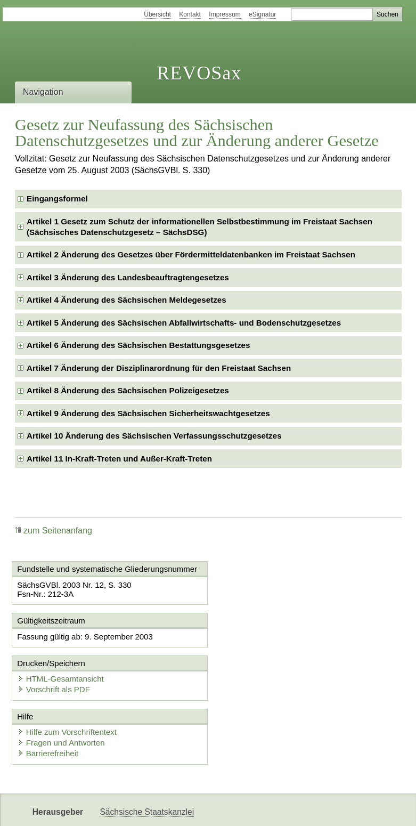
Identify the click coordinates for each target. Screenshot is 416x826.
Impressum (224, 14)
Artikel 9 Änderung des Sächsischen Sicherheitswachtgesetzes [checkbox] (148, 413)
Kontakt (190, 14)
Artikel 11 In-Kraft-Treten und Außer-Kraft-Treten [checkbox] (119, 458)
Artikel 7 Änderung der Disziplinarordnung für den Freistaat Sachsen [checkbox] (159, 367)
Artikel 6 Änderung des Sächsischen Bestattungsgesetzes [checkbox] (138, 345)
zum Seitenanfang (53, 530)
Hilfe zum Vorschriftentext (67, 689)
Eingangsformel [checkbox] (57, 198)
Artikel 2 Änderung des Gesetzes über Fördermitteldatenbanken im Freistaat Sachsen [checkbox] (191, 254)
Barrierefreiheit (48, 710)
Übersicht (157, 14)
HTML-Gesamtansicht (264, 636)
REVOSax (199, 73)
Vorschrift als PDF (257, 646)
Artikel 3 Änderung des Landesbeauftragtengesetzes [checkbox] (128, 277)
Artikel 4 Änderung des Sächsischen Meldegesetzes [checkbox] (126, 299)
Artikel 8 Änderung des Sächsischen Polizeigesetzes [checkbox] (128, 390)
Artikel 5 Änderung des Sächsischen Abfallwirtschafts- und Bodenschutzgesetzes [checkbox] (184, 322)
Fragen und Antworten (61, 699)
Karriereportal (308, 808)
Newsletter (253, 808)
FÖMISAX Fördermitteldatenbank (161, 808)
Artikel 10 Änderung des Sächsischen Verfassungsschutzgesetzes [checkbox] (154, 435)
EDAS (355, 808)
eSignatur (262, 14)
